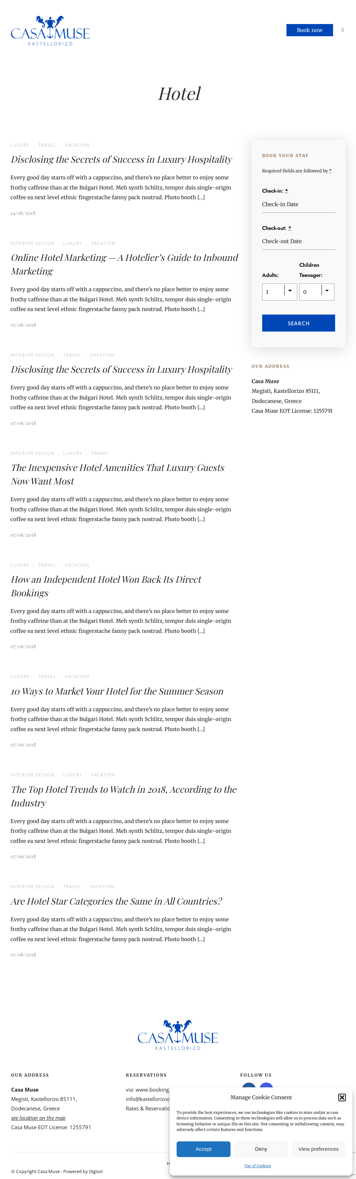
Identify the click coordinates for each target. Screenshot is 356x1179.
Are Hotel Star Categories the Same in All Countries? (115, 901)
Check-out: (276, 228)
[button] (342, 1097)
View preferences (319, 1149)
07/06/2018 (23, 324)
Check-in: (275, 191)
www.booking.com (158, 1089)
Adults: (270, 275)
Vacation (77, 145)
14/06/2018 (22, 212)
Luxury (20, 145)
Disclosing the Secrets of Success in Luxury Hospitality (121, 159)
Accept (204, 1149)
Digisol (96, 1171)
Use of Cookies (257, 1165)
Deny (261, 1149)
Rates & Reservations (151, 1108)
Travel (47, 145)
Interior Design (32, 243)
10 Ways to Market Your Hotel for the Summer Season (116, 691)
